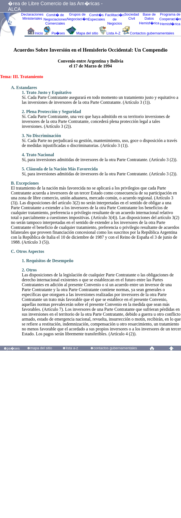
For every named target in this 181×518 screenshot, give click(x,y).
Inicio (39, 33)
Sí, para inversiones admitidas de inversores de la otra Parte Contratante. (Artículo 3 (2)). (99, 157)
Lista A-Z (114, 33)
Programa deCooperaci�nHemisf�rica (170, 19)
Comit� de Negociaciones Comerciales (55, 19)
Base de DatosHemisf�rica (149, 18)
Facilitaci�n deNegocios (114, 19)
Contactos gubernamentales (152, 33)
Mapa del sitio (87, 33)
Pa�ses (58, 33)
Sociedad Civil (131, 16)
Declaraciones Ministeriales (32, 16)
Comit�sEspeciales (96, 17)
